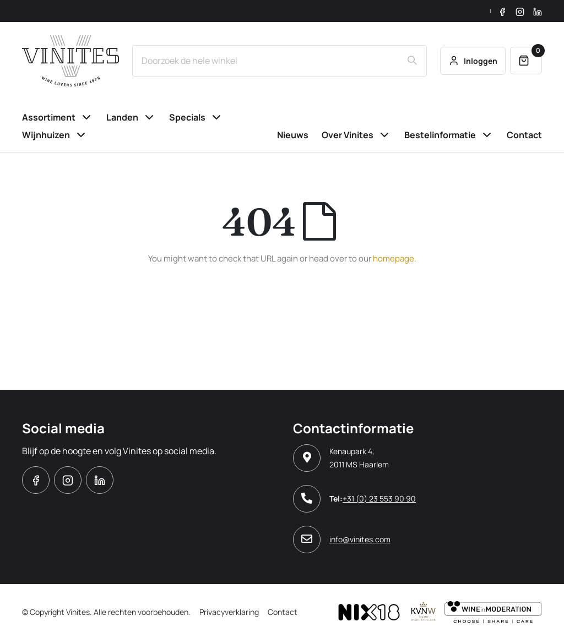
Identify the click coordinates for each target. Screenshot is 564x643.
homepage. (394, 258)
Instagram (68, 480)
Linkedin (99, 480)
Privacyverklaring (229, 612)
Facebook (36, 480)
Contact (282, 612)
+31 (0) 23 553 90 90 (379, 498)
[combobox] (279, 60)
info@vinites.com (360, 539)
